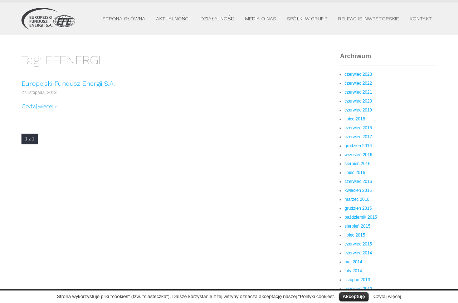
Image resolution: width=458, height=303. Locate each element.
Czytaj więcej (387, 296)
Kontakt (421, 18)
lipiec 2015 (355, 235)
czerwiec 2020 (358, 101)
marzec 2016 (357, 199)
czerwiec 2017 (358, 136)
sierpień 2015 (357, 226)
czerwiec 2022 (358, 83)
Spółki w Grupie (307, 18)
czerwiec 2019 (358, 110)
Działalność (217, 18)
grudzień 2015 (358, 208)
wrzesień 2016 (358, 154)
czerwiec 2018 (358, 127)
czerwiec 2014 (358, 252)
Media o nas (260, 18)
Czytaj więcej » (39, 106)
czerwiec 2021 (358, 92)
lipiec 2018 (355, 118)
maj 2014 (353, 261)
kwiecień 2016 (358, 190)
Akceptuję (354, 296)
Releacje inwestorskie (368, 18)
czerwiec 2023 (358, 74)
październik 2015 (361, 217)
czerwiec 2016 (358, 181)
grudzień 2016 (358, 145)
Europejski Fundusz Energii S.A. (68, 83)
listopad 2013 (357, 279)
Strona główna (123, 18)
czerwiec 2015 (358, 244)
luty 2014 (353, 270)
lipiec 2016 (355, 172)
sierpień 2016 (357, 163)
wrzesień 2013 (358, 288)
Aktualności (173, 18)
